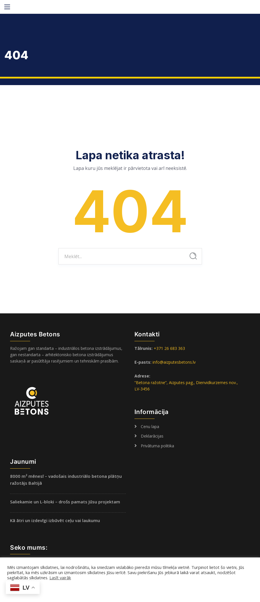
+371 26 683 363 (169, 348)
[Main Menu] (7, 7)
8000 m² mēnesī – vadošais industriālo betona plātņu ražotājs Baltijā (66, 479)
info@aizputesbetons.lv (174, 362)
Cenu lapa (150, 426)
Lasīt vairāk (60, 577)
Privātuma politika (157, 445)
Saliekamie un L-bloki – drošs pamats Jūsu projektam (65, 502)
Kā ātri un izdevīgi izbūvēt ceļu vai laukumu (55, 520)
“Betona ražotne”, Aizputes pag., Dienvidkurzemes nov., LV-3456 (186, 386)
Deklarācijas (152, 436)
